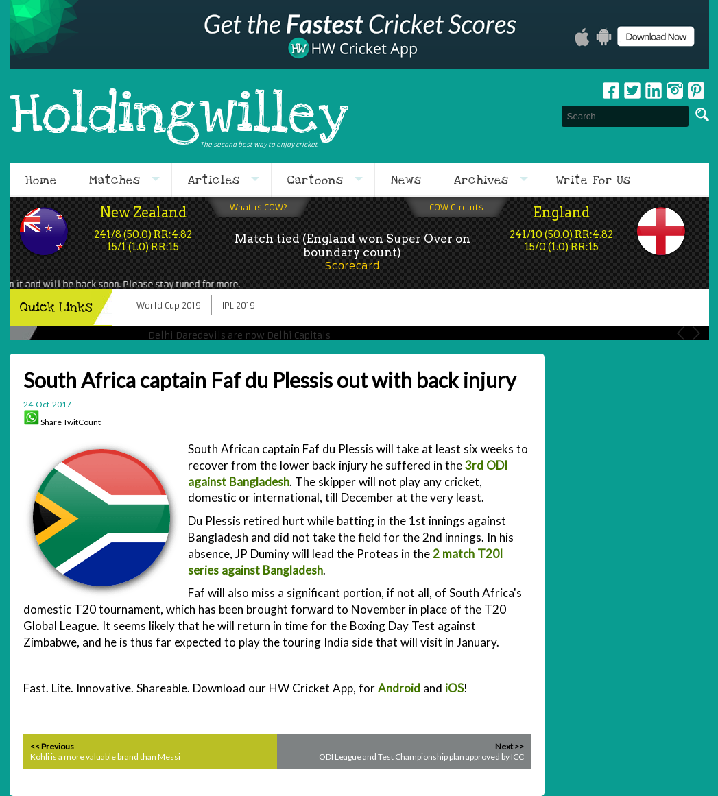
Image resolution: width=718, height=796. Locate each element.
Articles (214, 180)
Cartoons (315, 180)
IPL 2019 (238, 305)
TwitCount (82, 422)
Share (51, 422)
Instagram (675, 90)
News (406, 180)
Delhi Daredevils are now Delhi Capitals (239, 335)
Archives (481, 180)
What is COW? (258, 207)
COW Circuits (456, 207)
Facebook (611, 90)
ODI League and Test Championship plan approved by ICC (421, 756)
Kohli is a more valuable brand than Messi (105, 756)
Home (41, 180)
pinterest (696, 90)
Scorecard (352, 265)
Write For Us (593, 180)
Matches (115, 180)
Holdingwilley (179, 115)
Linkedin (653, 90)
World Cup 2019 (168, 305)
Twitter (632, 90)
